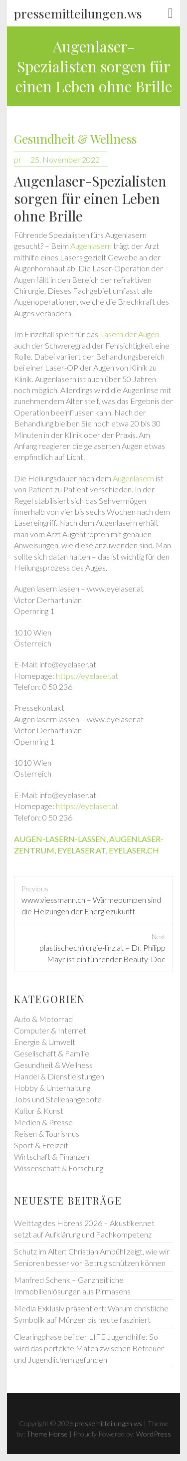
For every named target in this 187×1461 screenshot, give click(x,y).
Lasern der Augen (129, 334)
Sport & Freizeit (41, 1145)
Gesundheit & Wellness (75, 139)
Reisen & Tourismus (46, 1133)
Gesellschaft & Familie (51, 1053)
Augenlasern (91, 245)
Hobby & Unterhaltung (52, 1087)
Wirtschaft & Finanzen (51, 1156)
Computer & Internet (50, 1030)
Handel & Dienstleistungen (59, 1076)
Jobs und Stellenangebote (58, 1099)
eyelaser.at (81, 850)
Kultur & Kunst (38, 1110)
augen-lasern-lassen (60, 838)
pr (17, 159)
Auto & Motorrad (43, 1019)
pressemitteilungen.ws (78, 13)
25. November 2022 (65, 159)
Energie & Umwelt (44, 1041)
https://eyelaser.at (87, 675)
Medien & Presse (43, 1122)
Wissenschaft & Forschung (58, 1168)
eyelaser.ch (134, 850)
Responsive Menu (170, 13)
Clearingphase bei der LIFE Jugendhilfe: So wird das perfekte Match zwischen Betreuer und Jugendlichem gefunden (89, 1348)
